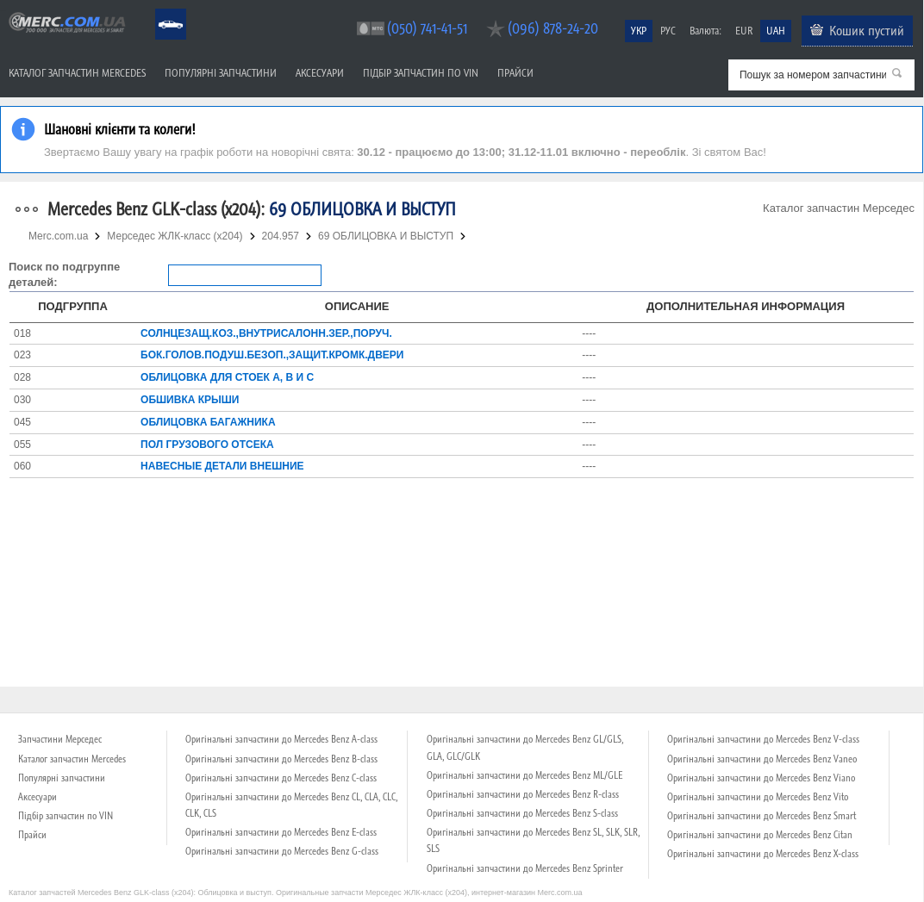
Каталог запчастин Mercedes (77, 72)
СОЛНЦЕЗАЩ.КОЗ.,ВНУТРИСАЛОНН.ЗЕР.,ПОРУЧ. (266, 333)
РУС (668, 30)
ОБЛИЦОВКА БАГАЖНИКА (207, 422)
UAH (775, 30)
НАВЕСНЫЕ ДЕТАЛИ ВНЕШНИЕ (221, 466)
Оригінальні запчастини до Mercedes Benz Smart (761, 816)
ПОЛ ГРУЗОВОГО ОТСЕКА (207, 445)
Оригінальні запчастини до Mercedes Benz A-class (281, 739)
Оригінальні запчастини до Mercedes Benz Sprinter (525, 868)
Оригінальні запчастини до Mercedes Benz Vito (757, 797)
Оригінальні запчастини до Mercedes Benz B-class (281, 759)
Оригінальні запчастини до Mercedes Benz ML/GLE (524, 775)
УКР (638, 30)
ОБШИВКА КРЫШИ (189, 400)
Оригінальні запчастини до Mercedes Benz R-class (523, 794)
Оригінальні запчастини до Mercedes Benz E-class (281, 832)
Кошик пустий (866, 30)
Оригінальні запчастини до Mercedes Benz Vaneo (762, 759)
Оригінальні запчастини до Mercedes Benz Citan (759, 835)
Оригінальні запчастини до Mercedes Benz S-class (522, 813)
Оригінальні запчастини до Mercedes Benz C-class (281, 778)
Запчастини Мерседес (60, 739)
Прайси (515, 72)
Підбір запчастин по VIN (420, 72)
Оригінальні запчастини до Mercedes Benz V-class (763, 739)
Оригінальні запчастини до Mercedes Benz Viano (761, 778)
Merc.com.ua (2, 10)
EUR (743, 30)
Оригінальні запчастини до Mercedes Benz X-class (762, 854)
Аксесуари (320, 72)
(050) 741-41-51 (427, 28)
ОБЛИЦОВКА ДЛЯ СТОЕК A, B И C (227, 377)
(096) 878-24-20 (553, 28)
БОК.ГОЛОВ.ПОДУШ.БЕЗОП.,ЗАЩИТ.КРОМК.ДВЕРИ (271, 355)
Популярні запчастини (221, 72)
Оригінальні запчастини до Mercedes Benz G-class (281, 851)
